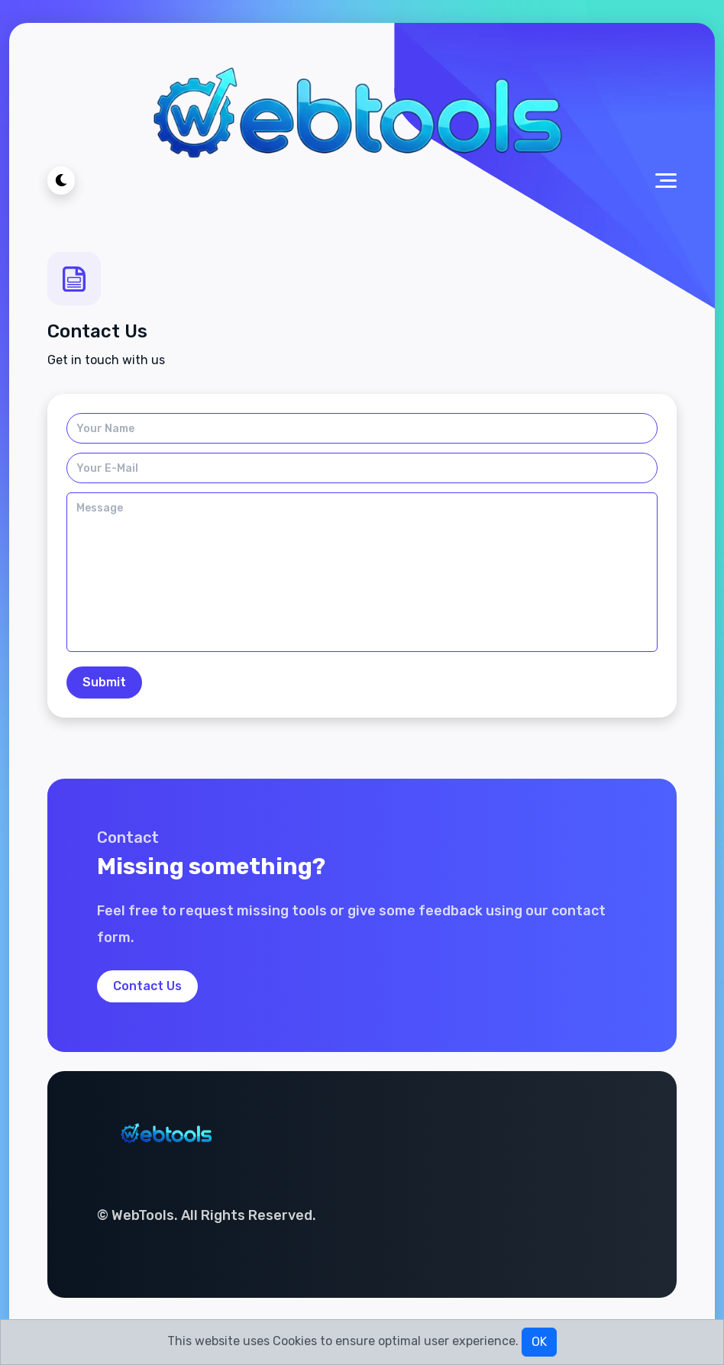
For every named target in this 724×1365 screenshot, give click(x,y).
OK (539, 1341)
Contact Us (147, 986)
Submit (104, 682)
